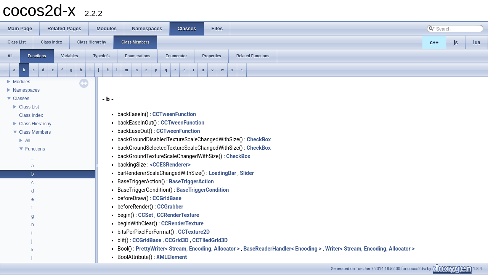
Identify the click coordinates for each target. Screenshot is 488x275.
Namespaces (26, 90)
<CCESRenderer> (170, 165)
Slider (247, 173)
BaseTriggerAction (191, 181)
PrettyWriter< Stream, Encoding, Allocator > (188, 249)
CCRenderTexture (178, 215)
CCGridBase (166, 198)
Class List (29, 107)
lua (476, 42)
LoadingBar (222, 173)
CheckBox (259, 139)
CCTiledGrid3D (210, 240)
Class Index (31, 115)
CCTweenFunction (174, 114)
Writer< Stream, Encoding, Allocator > (370, 249)
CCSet (145, 215)
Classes (21, 98)
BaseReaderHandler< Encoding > (282, 249)
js (456, 42)
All (27, 140)
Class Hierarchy (35, 123)
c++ (434, 42)
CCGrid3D (177, 240)
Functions (35, 149)
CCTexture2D (194, 232)
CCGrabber (170, 207)
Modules (21, 81)
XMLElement (171, 257)
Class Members (35, 132)
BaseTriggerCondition (203, 190)
